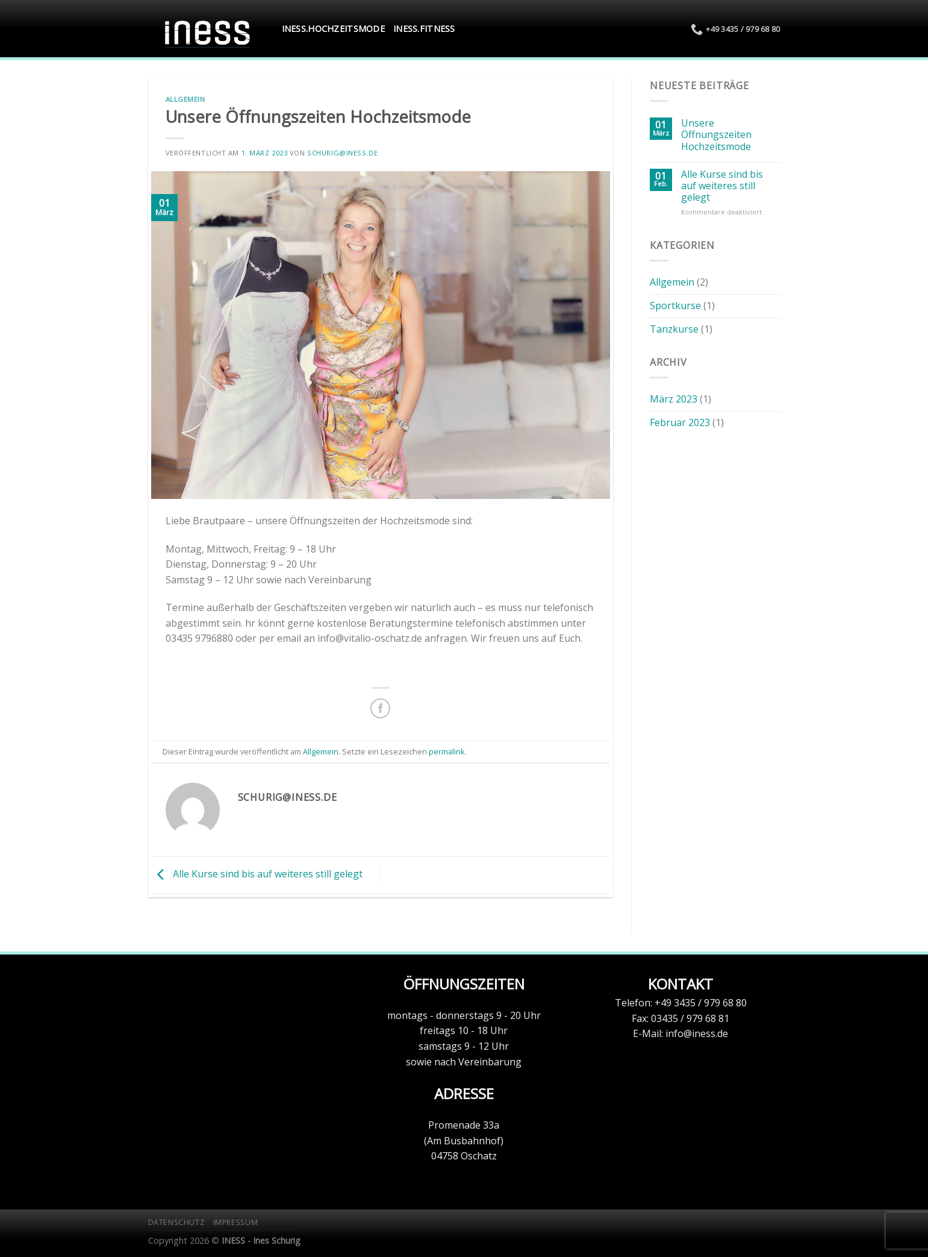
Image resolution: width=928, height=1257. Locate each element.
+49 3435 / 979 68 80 (701, 1002)
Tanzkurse (674, 329)
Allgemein (185, 99)
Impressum (235, 1222)
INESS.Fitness (424, 28)
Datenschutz (176, 1222)
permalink (447, 751)
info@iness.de (696, 1033)
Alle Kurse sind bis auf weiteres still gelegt (257, 874)
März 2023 (673, 399)
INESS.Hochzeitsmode (333, 28)
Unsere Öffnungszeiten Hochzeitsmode (716, 135)
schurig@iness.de (342, 152)
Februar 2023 (680, 422)
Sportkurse (675, 305)
